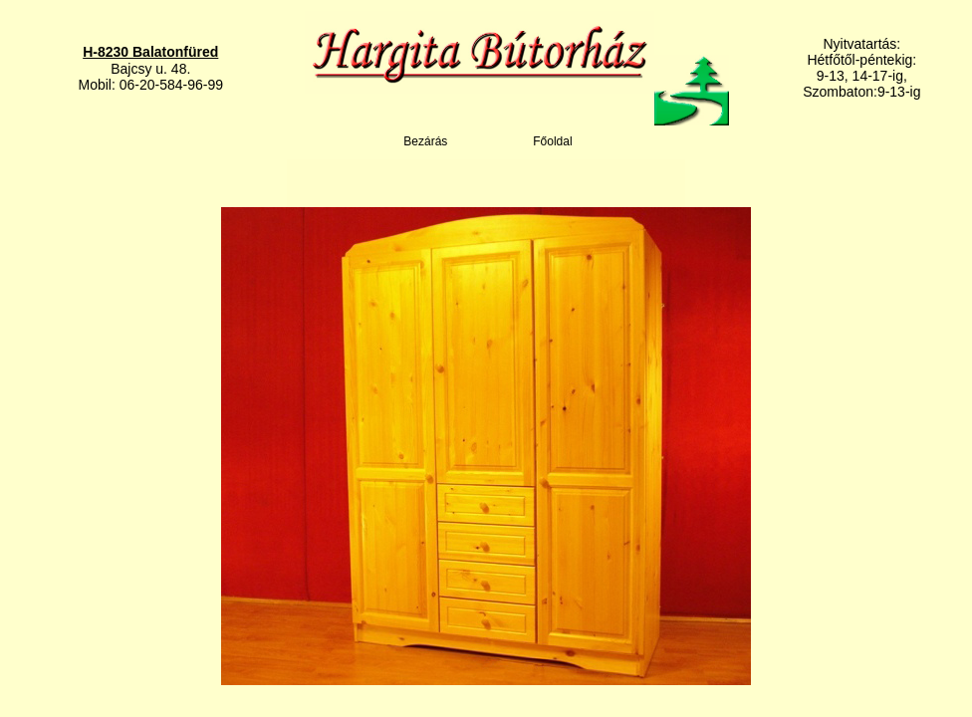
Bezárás (425, 141)
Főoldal (552, 141)
